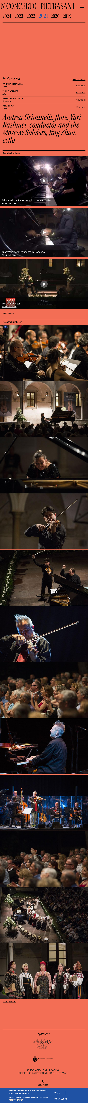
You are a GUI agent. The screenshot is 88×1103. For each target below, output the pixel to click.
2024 (7, 16)
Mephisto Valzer (11, 303)
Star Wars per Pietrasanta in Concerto (23, 252)
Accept (58, 1093)
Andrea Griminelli (13, 84)
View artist (80, 85)
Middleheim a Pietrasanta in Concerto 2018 (26, 200)
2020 (55, 16)
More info (16, 1100)
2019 (67, 16)
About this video (9, 203)
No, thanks (61, 1099)
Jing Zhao (8, 106)
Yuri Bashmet (10, 91)
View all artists (79, 80)
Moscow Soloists (13, 98)
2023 (19, 16)
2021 (43, 16)
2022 (31, 16)
